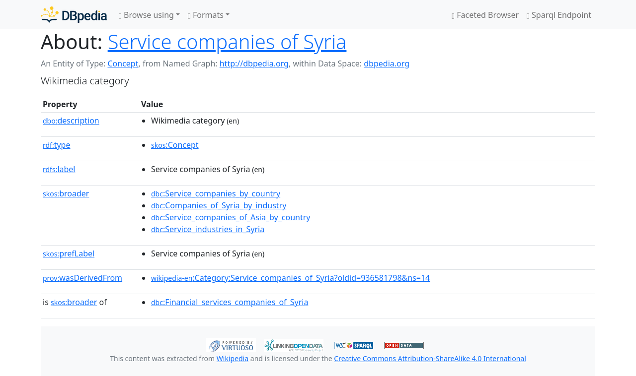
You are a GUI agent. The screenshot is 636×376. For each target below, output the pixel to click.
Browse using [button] (146, 14)
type (57, 144)
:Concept (175, 144)
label (59, 169)
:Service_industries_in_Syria (207, 229)
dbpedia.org (386, 63)
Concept (122, 63)
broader (66, 193)
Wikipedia (232, 358)
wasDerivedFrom (82, 277)
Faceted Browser (485, 14)
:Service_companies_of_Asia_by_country (231, 217)
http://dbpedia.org (254, 63)
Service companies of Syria (227, 41)
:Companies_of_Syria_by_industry (218, 205)
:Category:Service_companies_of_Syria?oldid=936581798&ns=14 (290, 277)
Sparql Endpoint (559, 14)
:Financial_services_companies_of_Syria (229, 302)
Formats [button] (206, 14)
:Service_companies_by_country (215, 193)
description (71, 120)
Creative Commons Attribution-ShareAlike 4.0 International (430, 358)
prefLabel (68, 253)
